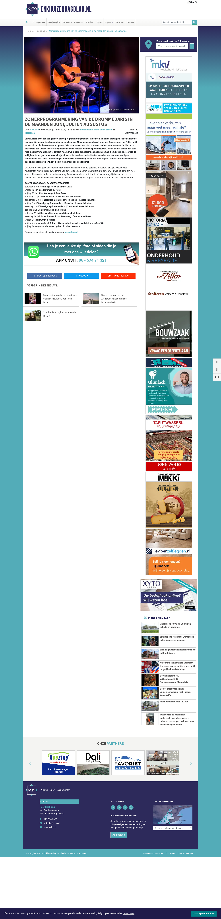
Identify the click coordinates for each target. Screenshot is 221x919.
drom (96, 129)
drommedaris (86, 129)
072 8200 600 (50, 853)
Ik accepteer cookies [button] (204, 913)
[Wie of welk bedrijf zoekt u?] (172, 46)
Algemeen (40, 22)
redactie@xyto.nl (52, 857)
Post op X (81, 275)
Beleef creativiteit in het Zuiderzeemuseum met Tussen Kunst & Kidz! (175, 700)
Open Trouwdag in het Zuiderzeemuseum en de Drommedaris (114, 298)
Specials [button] (89, 22)
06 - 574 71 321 (93, 260)
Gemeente (67, 22)
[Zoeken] (194, 22)
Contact (130, 22)
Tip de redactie (118, 275)
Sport (99, 22)
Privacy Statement (186, 887)
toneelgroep (106, 129)
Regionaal (78, 22)
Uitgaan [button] (108, 22)
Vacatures (120, 22)
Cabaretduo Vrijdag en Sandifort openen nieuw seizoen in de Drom (60, 298)
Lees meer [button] (128, 913)
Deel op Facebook (45, 275)
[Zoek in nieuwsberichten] (177, 22)
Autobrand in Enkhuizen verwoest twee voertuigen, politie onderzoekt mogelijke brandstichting (177, 666)
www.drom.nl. (72, 232)
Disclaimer (170, 887)
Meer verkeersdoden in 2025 (174, 715)
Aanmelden (118, 868)
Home (30, 31)
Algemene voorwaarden (153, 887)
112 (32, 22)
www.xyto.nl (49, 861)
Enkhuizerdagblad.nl (66, 9)
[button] (26, 804)
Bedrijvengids (54, 22)
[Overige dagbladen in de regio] (172, 846)
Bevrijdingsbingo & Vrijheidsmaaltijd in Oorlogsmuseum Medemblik (174, 679)
